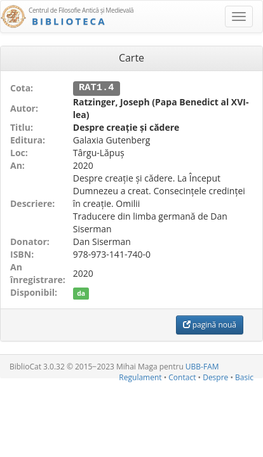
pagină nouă (209, 324)
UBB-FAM (202, 366)
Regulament (140, 376)
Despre (215, 376)
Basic (244, 376)
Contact (182, 376)
